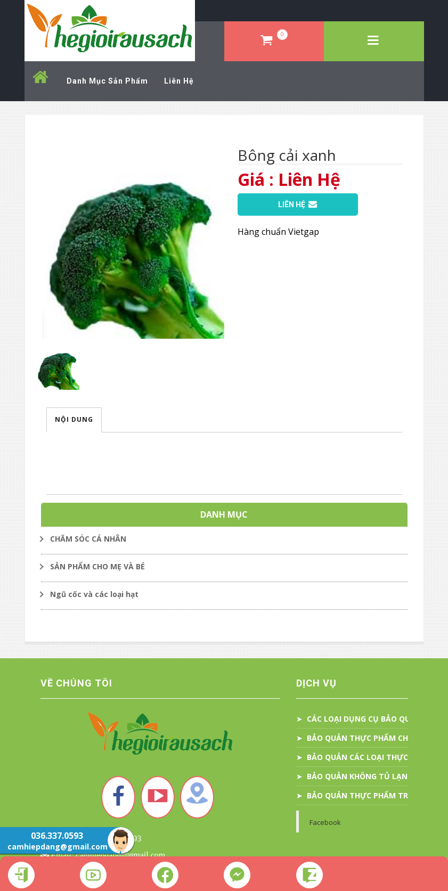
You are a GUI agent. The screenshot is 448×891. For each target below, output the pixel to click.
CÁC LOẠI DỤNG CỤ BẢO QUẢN (364, 719)
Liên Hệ (297, 204)
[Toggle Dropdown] (224, 539)
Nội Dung (74, 419)
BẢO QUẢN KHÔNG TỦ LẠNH (360, 776)
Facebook (325, 822)
